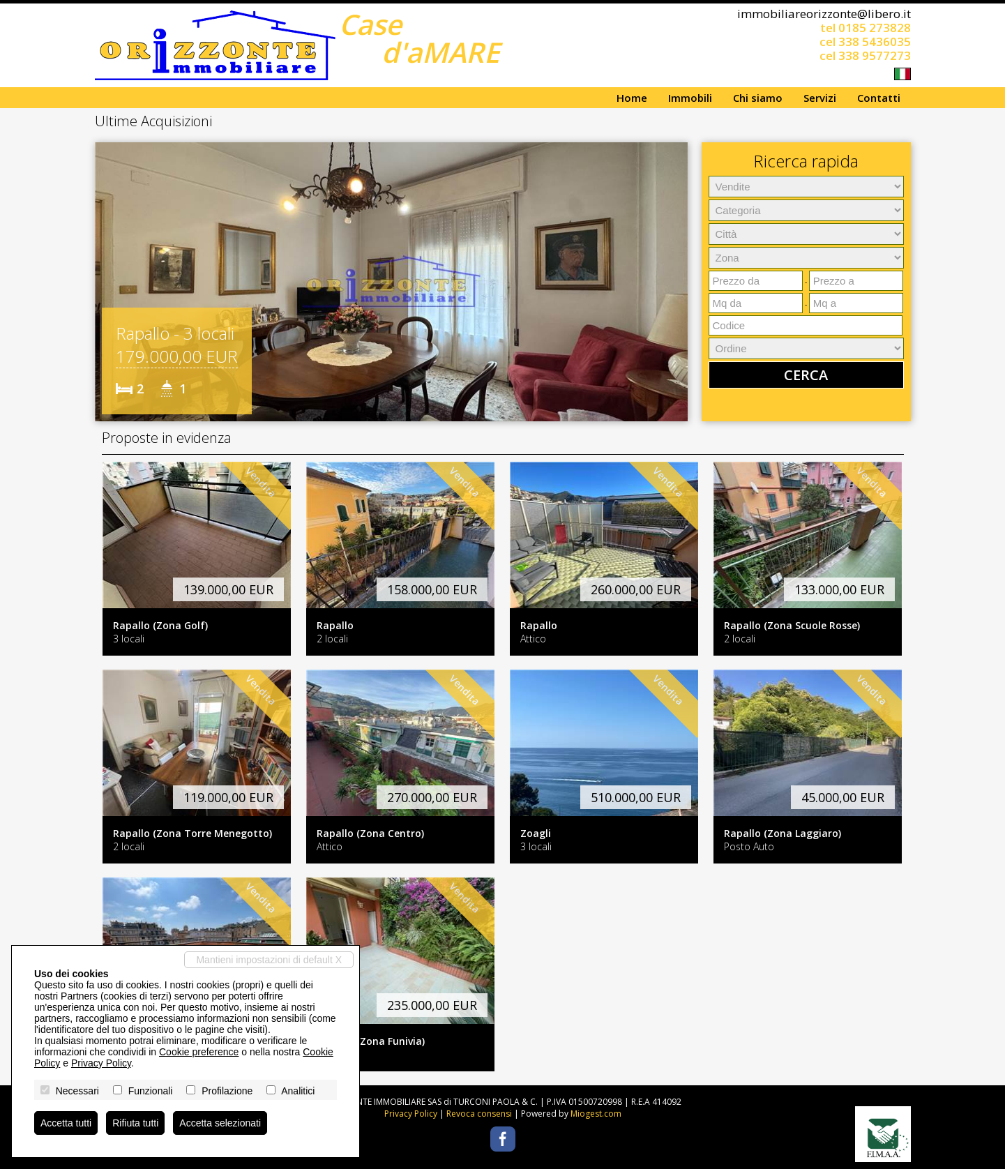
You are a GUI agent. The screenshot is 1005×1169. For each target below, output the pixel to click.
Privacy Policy (410, 1113)
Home (632, 98)
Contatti (878, 98)
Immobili (690, 98)
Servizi (819, 98)
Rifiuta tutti (135, 1123)
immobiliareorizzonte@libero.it (824, 14)
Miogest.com (595, 1113)
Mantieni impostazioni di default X (269, 959)
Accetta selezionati (220, 1123)
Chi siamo (758, 98)
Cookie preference (199, 1051)
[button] (107, 282)
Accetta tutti (65, 1123)
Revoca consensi (479, 1113)
